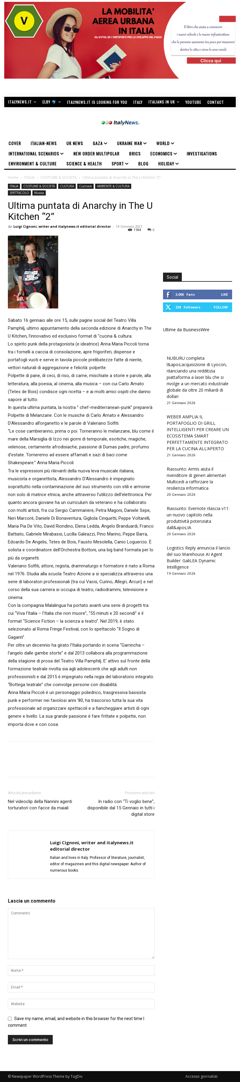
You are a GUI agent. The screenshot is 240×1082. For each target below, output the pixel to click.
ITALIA (29, 177)
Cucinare (85, 186)
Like (224, 294)
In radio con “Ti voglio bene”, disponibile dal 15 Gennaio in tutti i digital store (121, 808)
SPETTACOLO (19, 193)
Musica (39, 193)
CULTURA (67, 186)
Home (13, 177)
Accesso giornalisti (201, 1076)
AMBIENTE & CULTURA (113, 186)
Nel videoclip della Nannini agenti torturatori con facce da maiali (40, 805)
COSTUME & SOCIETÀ (59, 177)
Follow (221, 307)
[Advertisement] (201, 222)
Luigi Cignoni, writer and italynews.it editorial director (62, 226)
